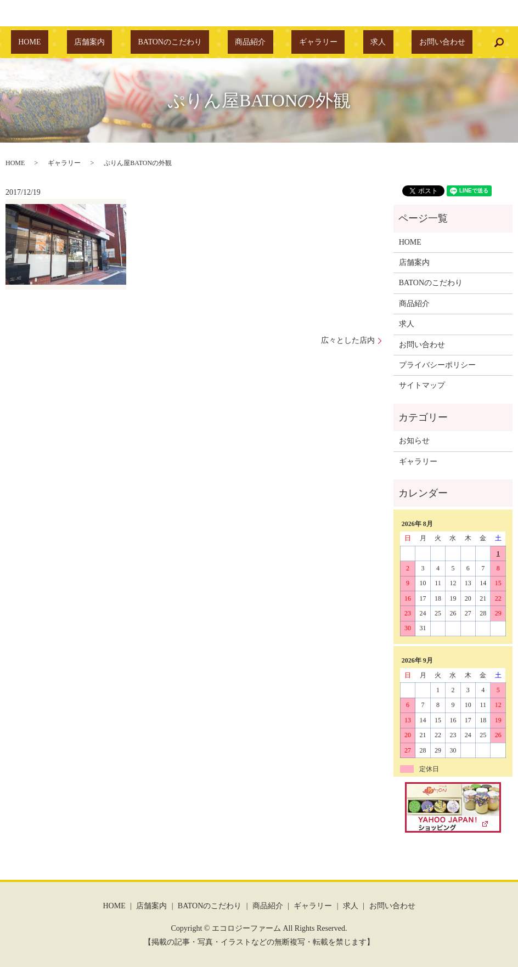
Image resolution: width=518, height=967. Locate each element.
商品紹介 (250, 42)
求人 (348, 42)
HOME (74, 42)
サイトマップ (422, 385)
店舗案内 (118, 42)
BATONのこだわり (184, 42)
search (447, 42)
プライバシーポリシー (437, 365)
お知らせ (414, 441)
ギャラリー (303, 42)
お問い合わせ (398, 42)
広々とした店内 (348, 340)
